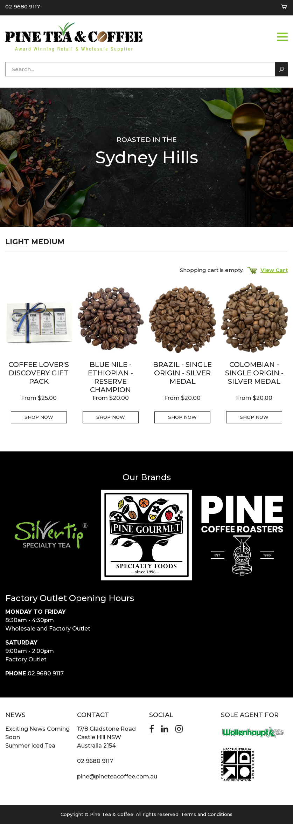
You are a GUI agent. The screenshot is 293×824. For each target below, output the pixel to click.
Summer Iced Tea (30, 745)
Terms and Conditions (206, 814)
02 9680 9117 (22, 6)
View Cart (267, 270)
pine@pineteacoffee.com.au (117, 776)
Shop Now (39, 417)
